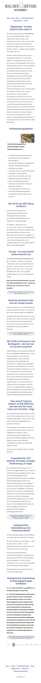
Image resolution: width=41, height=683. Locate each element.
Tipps (7, 666)
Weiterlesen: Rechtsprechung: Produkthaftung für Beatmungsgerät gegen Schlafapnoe (21, 637)
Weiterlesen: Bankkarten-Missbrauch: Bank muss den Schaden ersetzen (21, 333)
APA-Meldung (29, 33)
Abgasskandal (15, 668)
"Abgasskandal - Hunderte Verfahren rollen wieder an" (21, 28)
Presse (13, 666)
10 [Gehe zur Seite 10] (37, 644)
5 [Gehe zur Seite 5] (23, 644)
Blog (32, 666)
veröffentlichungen (27, 18)
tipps (8, 18)
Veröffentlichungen (23, 666)
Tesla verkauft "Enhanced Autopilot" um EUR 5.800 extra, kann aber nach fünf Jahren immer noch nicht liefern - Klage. (21, 405)
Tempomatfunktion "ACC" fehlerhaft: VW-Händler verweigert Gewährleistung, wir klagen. (21, 461)
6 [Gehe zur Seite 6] (26, 644)
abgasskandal (17, 20)
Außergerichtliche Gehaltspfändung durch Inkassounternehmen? (21, 528)
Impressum (25, 668)
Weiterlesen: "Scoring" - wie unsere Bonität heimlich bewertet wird (20, 292)
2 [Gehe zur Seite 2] (16, 644)
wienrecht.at (20, 676)
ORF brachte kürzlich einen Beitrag (20, 258)
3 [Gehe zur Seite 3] (18, 644)
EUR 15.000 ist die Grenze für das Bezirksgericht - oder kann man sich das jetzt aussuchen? (21, 344)
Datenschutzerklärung (21, 671)
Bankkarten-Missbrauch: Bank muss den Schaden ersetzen (21, 301)
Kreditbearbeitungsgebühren (21, 128)
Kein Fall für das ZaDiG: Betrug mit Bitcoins (21, 205)
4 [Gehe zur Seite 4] (21, 644)
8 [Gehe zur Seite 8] (31, 644)
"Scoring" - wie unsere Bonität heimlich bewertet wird (20, 253)
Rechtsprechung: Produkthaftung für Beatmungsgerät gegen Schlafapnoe (21, 581)
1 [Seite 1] (13, 644)
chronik (25, 20)
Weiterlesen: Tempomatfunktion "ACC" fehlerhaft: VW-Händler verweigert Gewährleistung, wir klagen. (21, 517)
